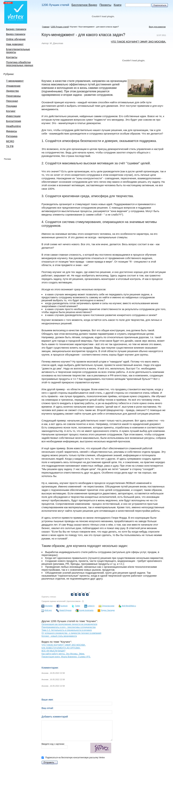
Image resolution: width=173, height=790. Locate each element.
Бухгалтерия (13, 121)
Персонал (12, 100)
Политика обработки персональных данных (19, 64)
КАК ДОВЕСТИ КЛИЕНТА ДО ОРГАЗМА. (61, 648)
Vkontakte (48, 606)
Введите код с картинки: (77, 748)
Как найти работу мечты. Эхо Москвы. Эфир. (63, 654)
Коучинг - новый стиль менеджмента (59, 636)
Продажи (11, 105)
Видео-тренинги (15, 34)
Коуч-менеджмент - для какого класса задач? (99, 27)
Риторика (11, 136)
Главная (45, 27)
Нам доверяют (15, 44)
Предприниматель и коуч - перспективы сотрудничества (68, 627)
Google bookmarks (86, 610)
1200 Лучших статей (55, 5)
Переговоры (13, 95)
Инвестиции (13, 116)
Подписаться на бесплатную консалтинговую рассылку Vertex (73, 757)
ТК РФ (9, 146)
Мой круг (48, 610)
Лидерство (12, 90)
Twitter (77, 606)
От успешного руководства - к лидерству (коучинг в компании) (71, 633)
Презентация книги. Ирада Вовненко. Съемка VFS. (66, 657)
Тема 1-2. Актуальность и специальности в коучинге (67, 630)
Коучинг (10, 110)
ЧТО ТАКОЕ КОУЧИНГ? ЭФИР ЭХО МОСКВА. (138, 41)
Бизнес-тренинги (16, 29)
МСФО (10, 141)
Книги (117, 5)
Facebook (63, 606)
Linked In (91, 606)
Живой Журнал (65, 610)
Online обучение (16, 39)
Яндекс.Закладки (108, 610)
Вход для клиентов (157, 27)
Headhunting (13, 126)
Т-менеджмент (15, 80)
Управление (13, 85)
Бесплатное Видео (84, 5)
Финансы (11, 131)
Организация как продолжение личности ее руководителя (69, 624)
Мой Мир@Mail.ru (129, 606)
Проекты (105, 5)
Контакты (11, 57)
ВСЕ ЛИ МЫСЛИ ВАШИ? (53, 651)
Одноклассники (108, 606)
